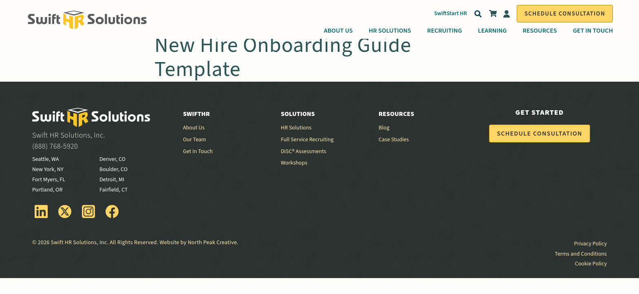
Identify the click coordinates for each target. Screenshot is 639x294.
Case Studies (394, 140)
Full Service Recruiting (307, 140)
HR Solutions (390, 30)
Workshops (294, 163)
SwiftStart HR (450, 13)
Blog (384, 128)
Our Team (194, 140)
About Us (338, 30)
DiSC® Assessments (303, 151)
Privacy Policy (590, 244)
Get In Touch (593, 30)
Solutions (298, 113)
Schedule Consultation (564, 13)
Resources (539, 30)
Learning (492, 30)
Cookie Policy (591, 264)
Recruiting (444, 30)
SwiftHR (196, 113)
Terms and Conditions (581, 254)
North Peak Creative (212, 242)
